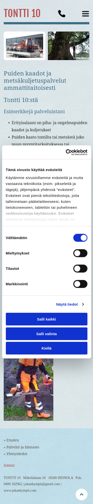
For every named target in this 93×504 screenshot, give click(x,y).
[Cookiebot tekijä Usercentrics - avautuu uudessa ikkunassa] (66, 152)
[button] (86, 13)
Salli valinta (46, 334)
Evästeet (9, 465)
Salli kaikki (46, 319)
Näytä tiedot (67, 304)
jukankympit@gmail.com (42, 484)
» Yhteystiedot (15, 454)
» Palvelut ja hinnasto (21, 447)
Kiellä (46, 348)
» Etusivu (11, 440)
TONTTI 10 (22, 13)
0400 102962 (13, 484)
